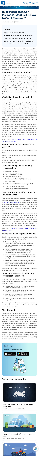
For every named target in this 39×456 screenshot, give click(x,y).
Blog (15, 7)
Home (5, 7)
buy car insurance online (12, 202)
